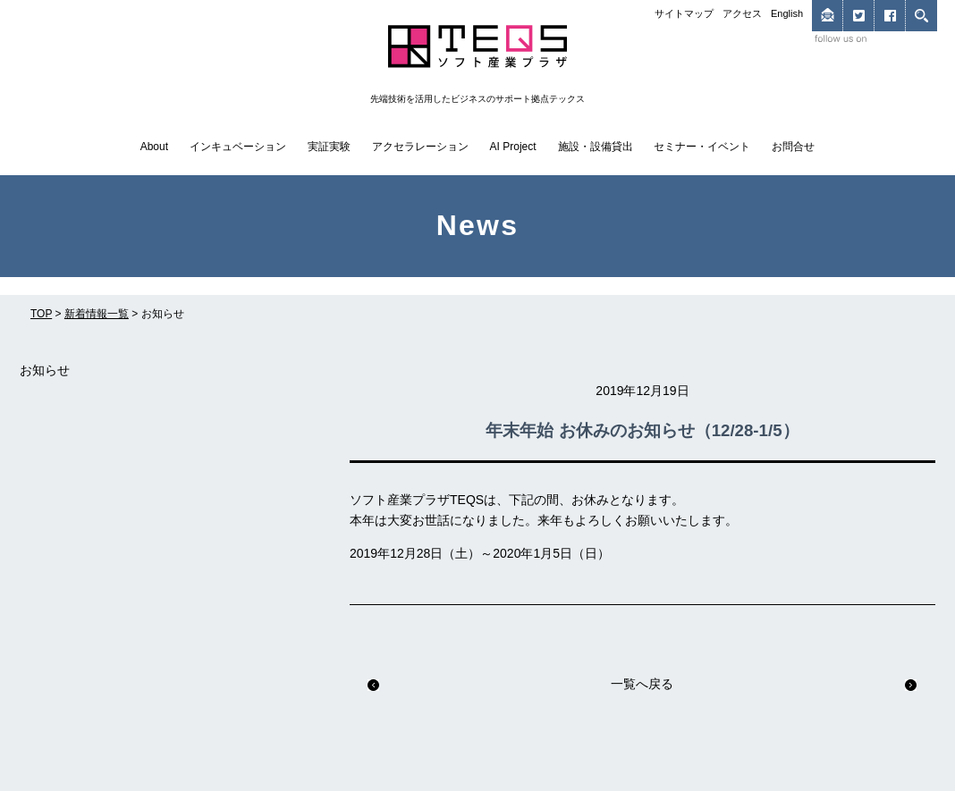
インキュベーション (238, 146)
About (154, 146)
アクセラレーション (420, 146)
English (787, 13)
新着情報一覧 (96, 313)
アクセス (742, 13)
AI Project (513, 146)
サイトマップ (684, 13)
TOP (41, 313)
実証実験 (329, 146)
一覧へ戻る (642, 684)
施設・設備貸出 (595, 146)
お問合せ (793, 146)
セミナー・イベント (702, 146)
